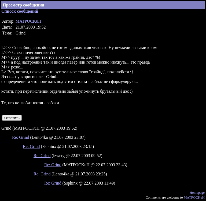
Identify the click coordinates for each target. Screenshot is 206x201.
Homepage (197, 192)
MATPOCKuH (28, 21)
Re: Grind (20, 137)
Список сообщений (19, 11)
